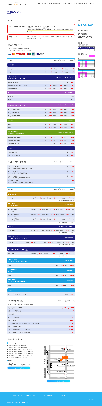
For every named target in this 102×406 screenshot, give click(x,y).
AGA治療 (49, 3)
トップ (39, 3)
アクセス (86, 3)
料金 (72, 3)
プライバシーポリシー (90, 399)
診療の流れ (49, 395)
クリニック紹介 (78, 3)
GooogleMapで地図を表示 (19, 368)
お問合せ (92, 3)
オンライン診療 (65, 3)
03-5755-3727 (85, 24)
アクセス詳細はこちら (58, 381)
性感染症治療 (56, 3)
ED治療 (44, 3)
